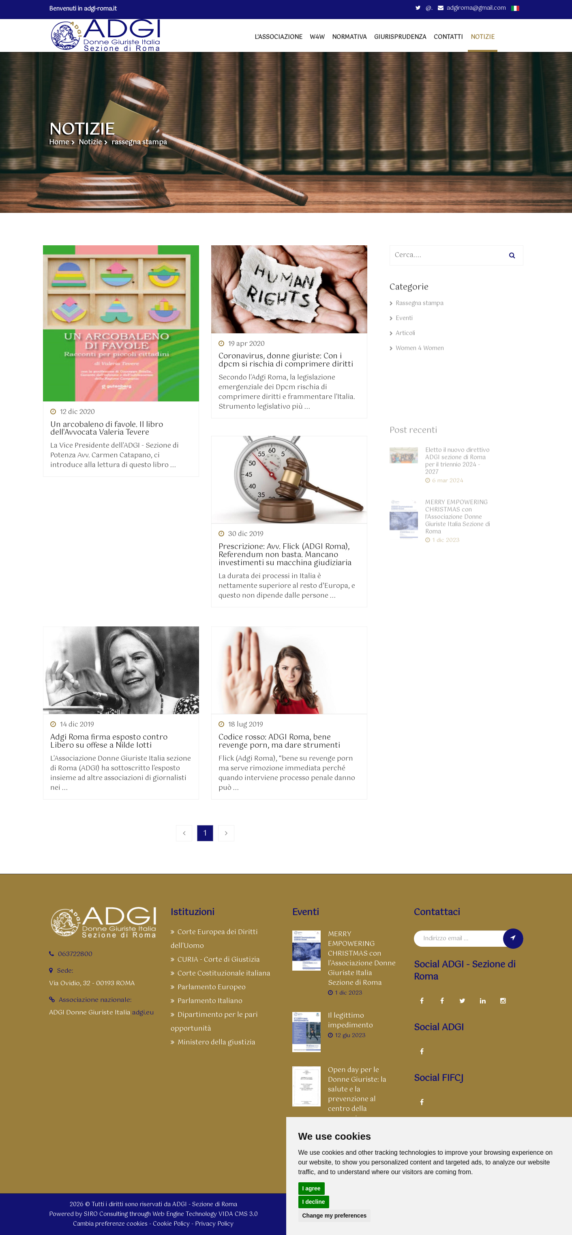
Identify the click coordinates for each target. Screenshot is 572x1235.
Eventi (401, 326)
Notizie (90, 143)
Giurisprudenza (400, 37)
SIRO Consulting (106, 1214)
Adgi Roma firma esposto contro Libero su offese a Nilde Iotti (108, 742)
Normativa (349, 37)
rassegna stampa (139, 143)
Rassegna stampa (416, 311)
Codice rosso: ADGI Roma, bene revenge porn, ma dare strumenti (279, 742)
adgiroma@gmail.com (472, 8)
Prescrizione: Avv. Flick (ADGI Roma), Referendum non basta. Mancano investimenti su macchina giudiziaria (285, 555)
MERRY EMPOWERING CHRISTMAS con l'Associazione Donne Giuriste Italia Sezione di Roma (362, 959)
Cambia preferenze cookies (110, 1224)
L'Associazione (278, 37)
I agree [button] (311, 1188)
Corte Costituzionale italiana (220, 973)
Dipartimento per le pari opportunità (214, 1022)
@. (424, 8)
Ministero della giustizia (213, 1042)
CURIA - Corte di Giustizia (215, 959)
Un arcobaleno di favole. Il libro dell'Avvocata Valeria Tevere (106, 429)
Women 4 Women (417, 356)
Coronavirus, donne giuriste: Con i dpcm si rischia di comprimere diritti (286, 361)
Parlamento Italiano (206, 1001)
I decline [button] (313, 1202)
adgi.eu (143, 1013)
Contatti (448, 37)
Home (59, 143)
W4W (317, 37)
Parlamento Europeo (208, 987)
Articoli (402, 341)
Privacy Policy (214, 1224)
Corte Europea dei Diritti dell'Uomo (214, 939)
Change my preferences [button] (334, 1215)
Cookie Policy (171, 1224)
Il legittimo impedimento (350, 1021)
